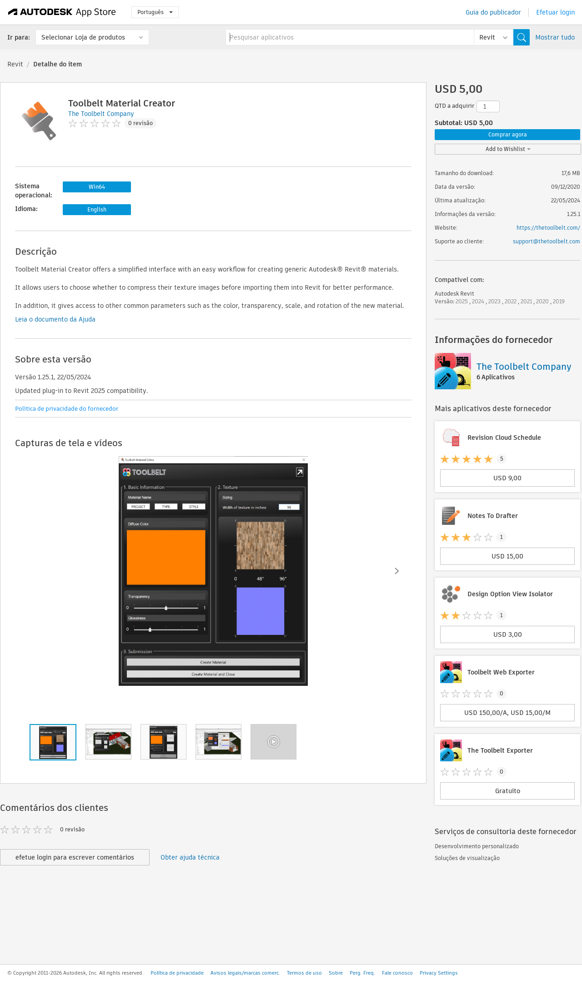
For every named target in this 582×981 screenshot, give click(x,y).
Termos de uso (304, 972)
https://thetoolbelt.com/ (548, 227)
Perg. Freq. (362, 972)
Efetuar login (555, 12)
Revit (15, 64)
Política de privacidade (177, 972)
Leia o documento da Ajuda (55, 319)
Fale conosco (397, 972)
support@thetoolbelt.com (546, 241)
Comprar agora (507, 134)
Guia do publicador (493, 12)
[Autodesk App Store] (62, 12)
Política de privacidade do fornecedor (66, 408)
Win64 (97, 187)
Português (155, 12)
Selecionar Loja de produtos (83, 37)
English (96, 209)
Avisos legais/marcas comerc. (245, 972)
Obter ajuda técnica (190, 857)
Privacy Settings (439, 972)
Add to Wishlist (508, 149)
